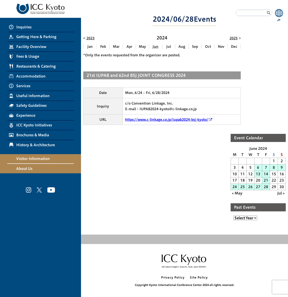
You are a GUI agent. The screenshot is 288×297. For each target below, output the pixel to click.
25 (242, 187)
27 (258, 187)
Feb (103, 46)
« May (237, 193)
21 (266, 180)
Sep (195, 46)
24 (234, 187)
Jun (155, 46)
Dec (234, 46)
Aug (181, 46)
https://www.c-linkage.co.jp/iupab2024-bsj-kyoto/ (166, 119)
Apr (129, 46)
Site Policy (199, 277)
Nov (221, 46)
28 (266, 187)
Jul (168, 46)
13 (258, 174)
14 (266, 174)
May (142, 46)
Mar (116, 46)
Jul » (281, 193)
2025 (234, 38)
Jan (90, 46)
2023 (90, 38)
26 (250, 187)
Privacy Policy (172, 277)
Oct (208, 46)
